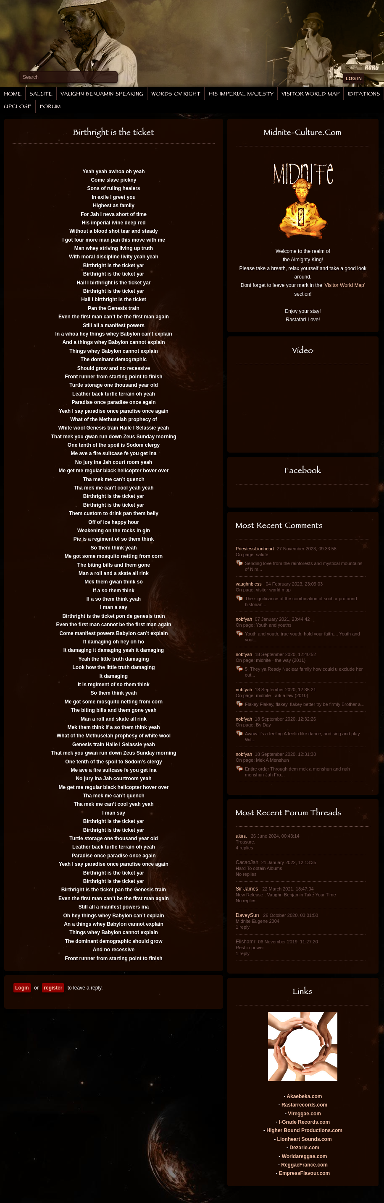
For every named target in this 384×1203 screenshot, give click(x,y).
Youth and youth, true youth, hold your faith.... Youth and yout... (298, 636)
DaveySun (248, 915)
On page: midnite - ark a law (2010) (272, 695)
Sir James (248, 889)
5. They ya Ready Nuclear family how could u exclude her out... (299, 671)
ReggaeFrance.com (304, 1165)
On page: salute (252, 554)
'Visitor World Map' (344, 285)
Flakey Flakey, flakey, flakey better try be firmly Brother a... (300, 704)
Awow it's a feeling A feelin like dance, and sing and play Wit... (298, 736)
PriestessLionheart (255, 548)
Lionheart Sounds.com (304, 1139)
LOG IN (354, 78)
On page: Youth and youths (264, 625)
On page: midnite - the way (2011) (270, 660)
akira (242, 836)
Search (31, 77)
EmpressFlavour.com (304, 1173)
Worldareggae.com (304, 1156)
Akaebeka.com (304, 1096)
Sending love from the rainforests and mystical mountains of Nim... (299, 566)
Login (22, 988)
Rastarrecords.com (304, 1105)
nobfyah (244, 619)
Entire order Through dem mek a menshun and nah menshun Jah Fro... (293, 771)
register (53, 988)
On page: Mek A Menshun (262, 760)
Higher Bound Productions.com (304, 1130)
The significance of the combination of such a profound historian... (296, 601)
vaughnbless (249, 583)
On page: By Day (253, 724)
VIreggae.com (304, 1114)
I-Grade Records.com (304, 1122)
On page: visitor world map (263, 589)
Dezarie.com (304, 1148)
